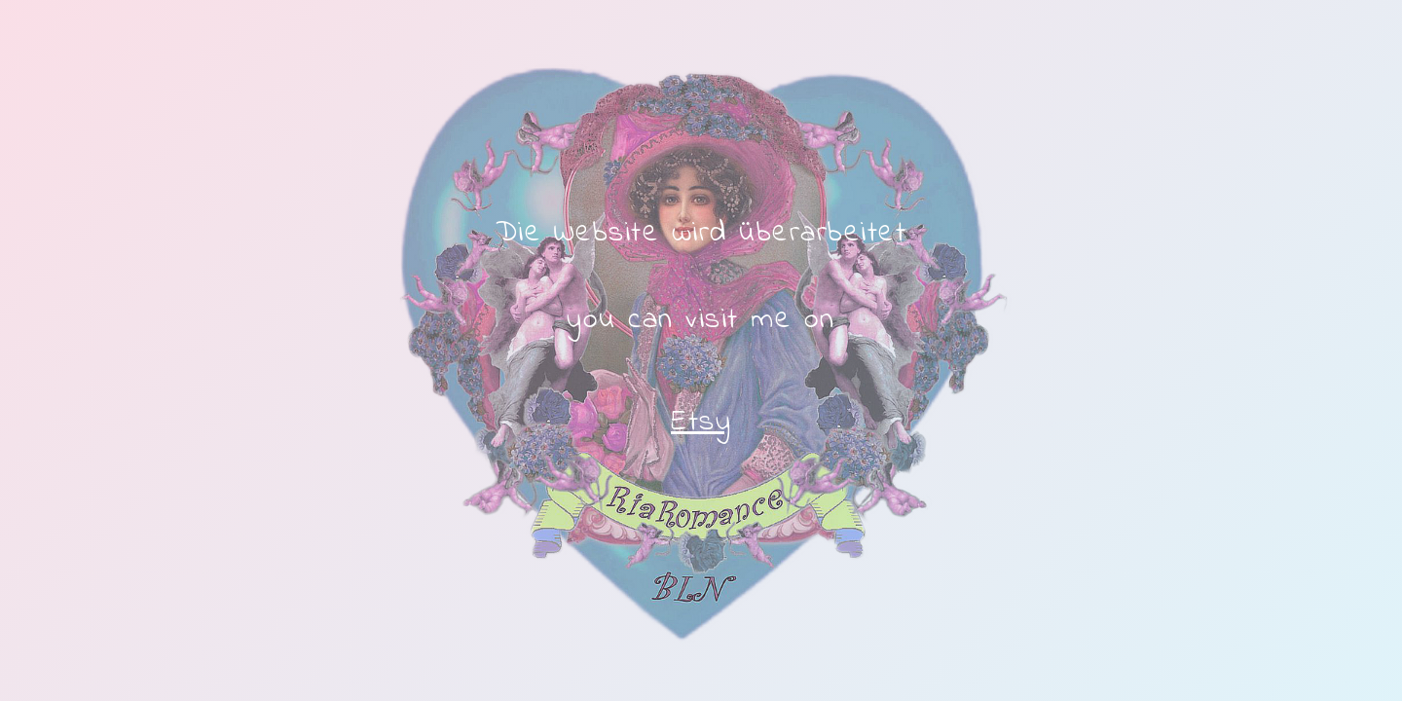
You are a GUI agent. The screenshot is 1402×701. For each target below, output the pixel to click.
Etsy (701, 422)
